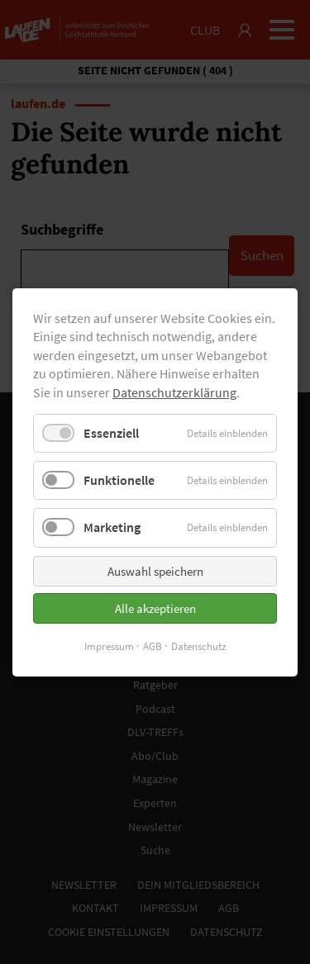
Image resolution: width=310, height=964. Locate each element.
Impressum (109, 646)
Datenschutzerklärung (174, 391)
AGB (152, 646)
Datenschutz (199, 646)
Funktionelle (119, 480)
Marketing (112, 527)
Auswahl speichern (155, 570)
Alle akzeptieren (155, 607)
